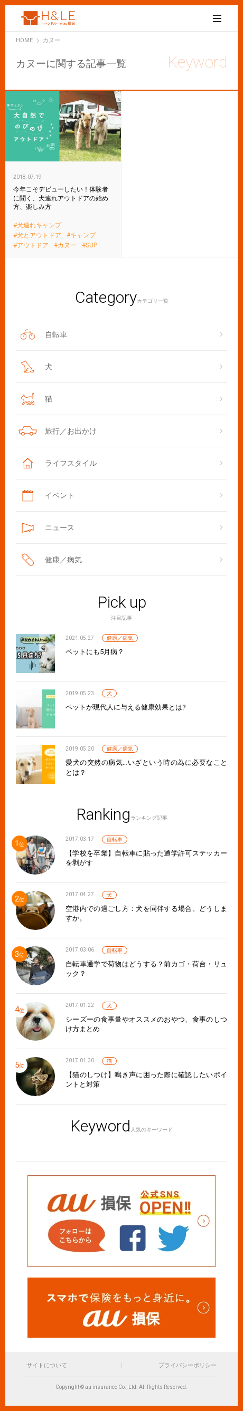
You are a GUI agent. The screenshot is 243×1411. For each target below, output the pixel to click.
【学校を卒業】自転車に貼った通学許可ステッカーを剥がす (146, 858)
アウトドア (33, 245)
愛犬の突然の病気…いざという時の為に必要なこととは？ (146, 767)
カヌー (67, 245)
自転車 (115, 839)
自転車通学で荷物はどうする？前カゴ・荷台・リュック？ (146, 968)
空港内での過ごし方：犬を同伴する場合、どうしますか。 (146, 913)
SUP (91, 245)
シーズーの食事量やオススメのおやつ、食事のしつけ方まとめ (146, 1024)
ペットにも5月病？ (95, 652)
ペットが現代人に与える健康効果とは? (126, 707)
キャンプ (83, 235)
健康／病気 (120, 638)
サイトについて (46, 1365)
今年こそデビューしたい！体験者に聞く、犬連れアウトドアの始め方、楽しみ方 (63, 173)
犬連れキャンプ (39, 225)
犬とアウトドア (39, 235)
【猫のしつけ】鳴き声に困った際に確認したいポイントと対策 (146, 1079)
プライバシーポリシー (187, 1365)
